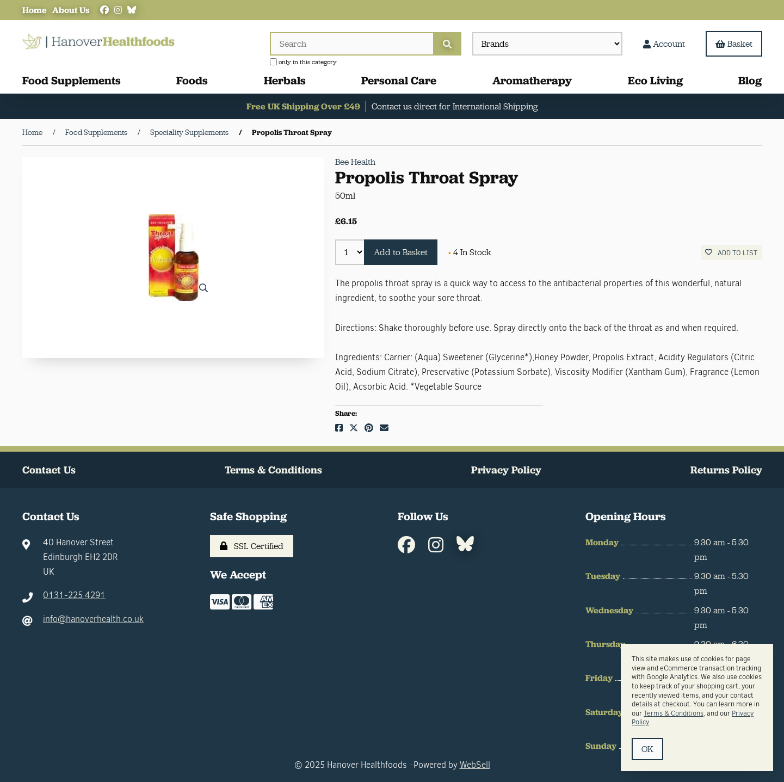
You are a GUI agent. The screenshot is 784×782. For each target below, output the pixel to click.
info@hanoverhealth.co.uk (93, 619)
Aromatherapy (532, 80)
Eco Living (655, 80)
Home (34, 10)
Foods (192, 80)
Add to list (731, 252)
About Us (70, 10)
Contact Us (49, 470)
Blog (750, 80)
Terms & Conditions (273, 470)
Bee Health (355, 162)
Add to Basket (401, 252)
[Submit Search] (447, 44)
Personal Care (398, 80)
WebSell (475, 765)
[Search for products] (351, 44)
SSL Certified (251, 546)
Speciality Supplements (189, 132)
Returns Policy (726, 470)
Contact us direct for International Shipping (455, 106)
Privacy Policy (506, 470)
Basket (733, 44)
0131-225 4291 (74, 595)
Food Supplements (71, 80)
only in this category (303, 62)
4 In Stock (469, 252)
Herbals (285, 80)
